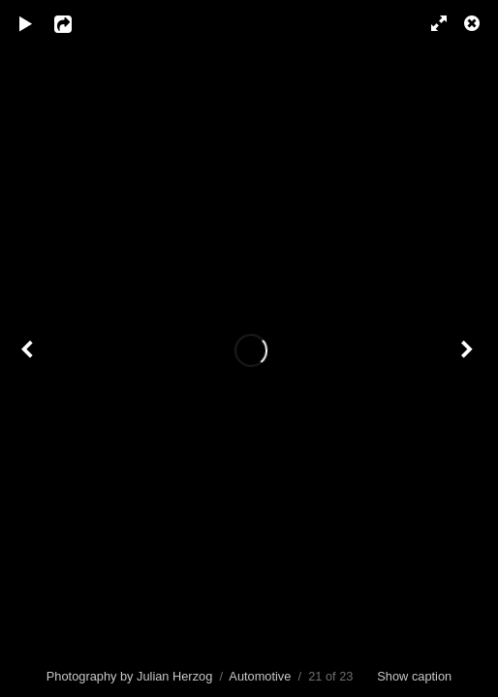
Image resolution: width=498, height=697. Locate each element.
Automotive (260, 676)
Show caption (414, 676)
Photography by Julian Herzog (129, 676)
